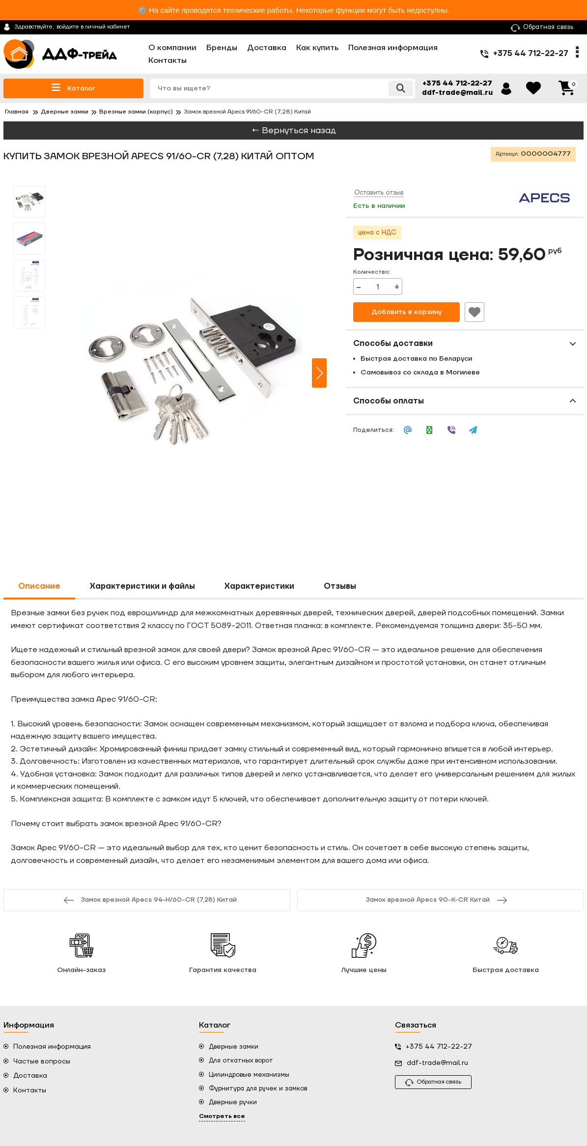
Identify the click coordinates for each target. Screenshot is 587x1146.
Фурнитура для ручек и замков (258, 1088)
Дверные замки (233, 1047)
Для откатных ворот (241, 1060)
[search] (282, 88)
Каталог (73, 88)
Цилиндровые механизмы (249, 1075)
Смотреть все (222, 1116)
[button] (319, 373)
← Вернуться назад (294, 130)
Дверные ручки (233, 1102)
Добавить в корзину (406, 312)
